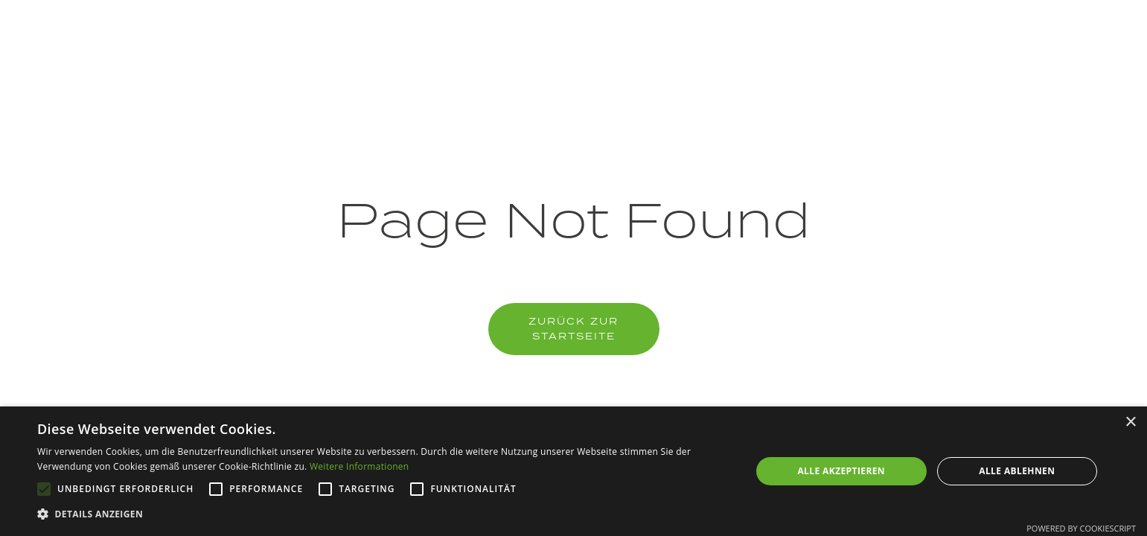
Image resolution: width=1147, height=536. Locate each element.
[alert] (573, 471)
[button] (383, 514)
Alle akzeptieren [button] (841, 471)
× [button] (1130, 422)
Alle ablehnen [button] (1017, 471)
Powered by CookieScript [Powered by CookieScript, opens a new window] (1081, 528)
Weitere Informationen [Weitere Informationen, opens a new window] (359, 466)
